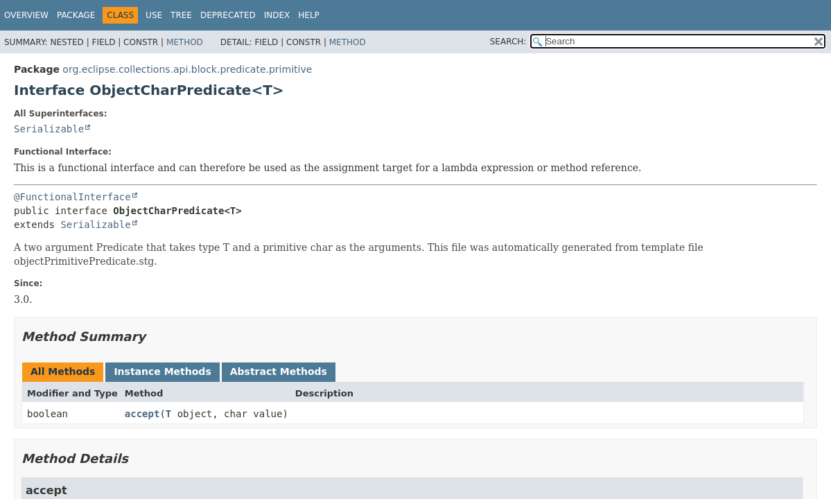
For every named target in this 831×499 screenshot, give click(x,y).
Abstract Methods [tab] (278, 371)
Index (277, 15)
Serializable (49, 128)
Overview (26, 15)
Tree (181, 15)
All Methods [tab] (62, 371)
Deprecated (228, 15)
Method (184, 42)
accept (142, 413)
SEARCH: (508, 41)
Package (76, 15)
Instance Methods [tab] (162, 371)
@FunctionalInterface (72, 196)
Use (154, 15)
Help (309, 15)
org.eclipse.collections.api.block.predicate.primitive (187, 69)
